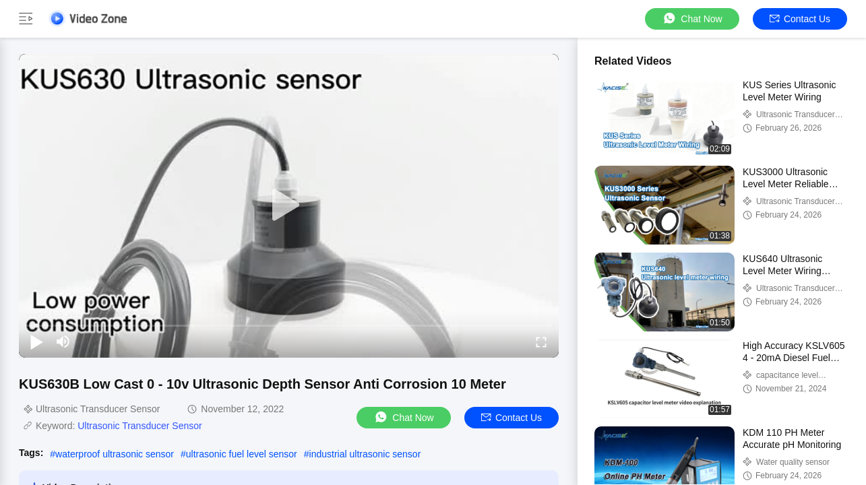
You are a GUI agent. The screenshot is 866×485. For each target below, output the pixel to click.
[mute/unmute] (63, 341)
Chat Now (692, 18)
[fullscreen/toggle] (541, 341)
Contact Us (800, 18)
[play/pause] (36, 341)
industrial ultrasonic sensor (365, 454)
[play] (289, 205)
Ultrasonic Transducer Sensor (140, 425)
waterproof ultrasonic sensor (114, 454)
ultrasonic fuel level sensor (241, 454)
